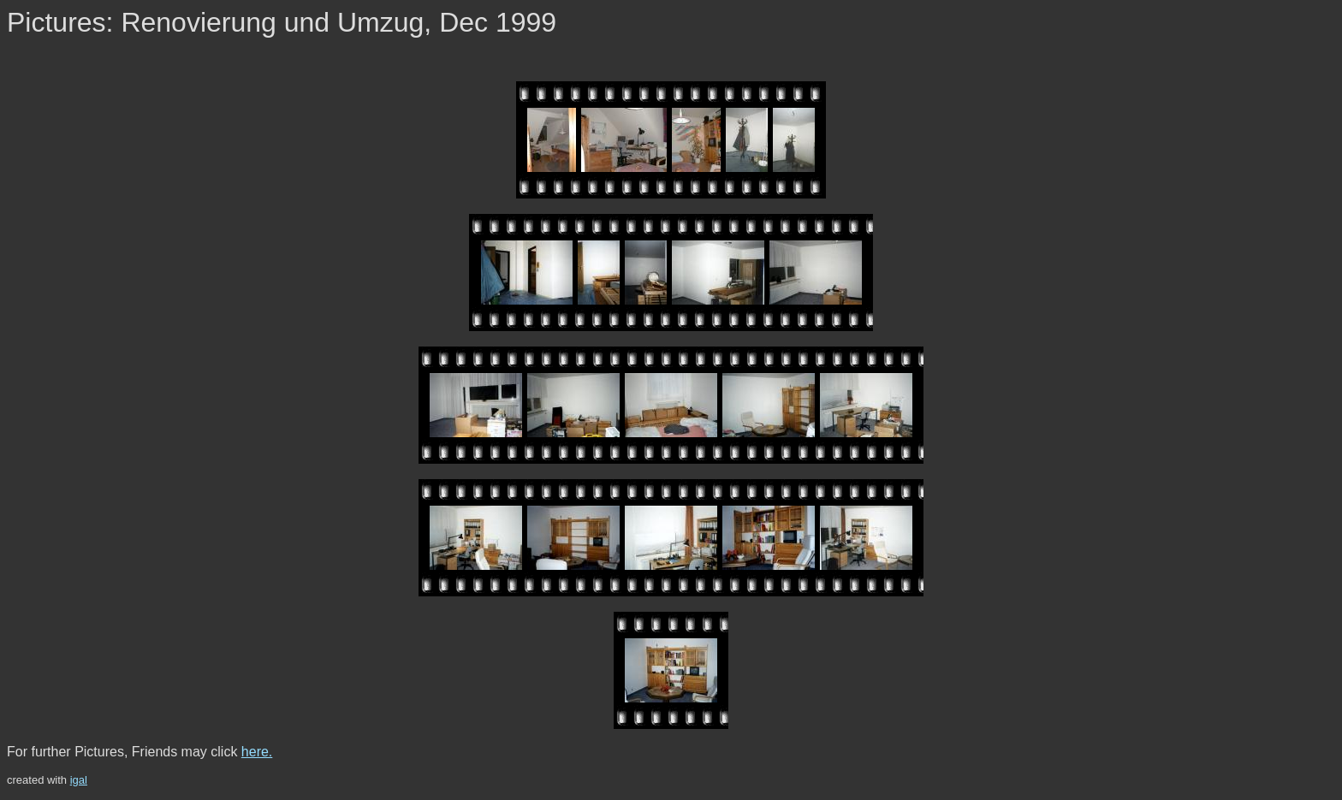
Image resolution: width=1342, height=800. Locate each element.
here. (256, 751)
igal (78, 779)
